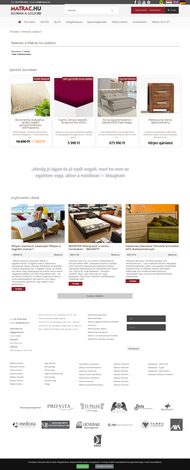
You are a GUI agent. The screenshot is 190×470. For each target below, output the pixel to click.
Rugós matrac (16, 384)
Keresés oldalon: (32, 31)
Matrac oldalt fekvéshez (90, 367)
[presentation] (149, 338)
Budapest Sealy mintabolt (160, 374)
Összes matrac (16, 380)
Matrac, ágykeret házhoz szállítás (103, 322)
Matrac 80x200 (121, 371)
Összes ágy (49, 370)
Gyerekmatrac (16, 373)
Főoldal (14, 31)
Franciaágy (49, 377)
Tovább (18, 289)
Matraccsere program (98, 332)
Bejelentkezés (141, 10)
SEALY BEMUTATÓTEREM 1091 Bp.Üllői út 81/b (58, 329)
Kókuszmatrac (16, 363)
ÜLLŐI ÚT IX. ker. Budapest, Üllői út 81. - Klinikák (59, 322)
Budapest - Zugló (156, 367)
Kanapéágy (49, 366)
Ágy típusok (49, 363)
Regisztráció (155, 10)
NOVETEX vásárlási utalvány (101, 339)
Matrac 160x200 (121, 367)
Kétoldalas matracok (89, 364)
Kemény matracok (88, 371)
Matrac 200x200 (121, 364)
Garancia (92, 325)
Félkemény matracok (89, 378)
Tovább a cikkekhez (95, 296)
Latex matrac (16, 370)
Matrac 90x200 (121, 378)
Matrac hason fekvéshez (90, 374)
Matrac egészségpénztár (30, 408)
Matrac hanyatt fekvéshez (91, 385)
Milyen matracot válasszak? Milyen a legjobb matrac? (36, 247)
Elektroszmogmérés (97, 315)
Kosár (172, 10)
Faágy (47, 384)
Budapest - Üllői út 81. (158, 364)
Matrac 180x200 (121, 374)
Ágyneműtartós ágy (53, 373)
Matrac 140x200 (121, 385)
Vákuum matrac (17, 366)
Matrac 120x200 (121, 381)
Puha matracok (86, 381)
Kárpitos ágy (50, 380)
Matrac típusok (17, 377)
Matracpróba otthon (97, 329)
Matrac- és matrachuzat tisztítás (103, 335)
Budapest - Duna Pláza (159, 371)
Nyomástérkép (95, 318)
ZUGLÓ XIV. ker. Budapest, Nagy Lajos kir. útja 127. (60, 325)
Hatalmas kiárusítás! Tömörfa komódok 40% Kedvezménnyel (152, 247)
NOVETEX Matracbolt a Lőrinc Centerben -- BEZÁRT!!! (89, 247)
